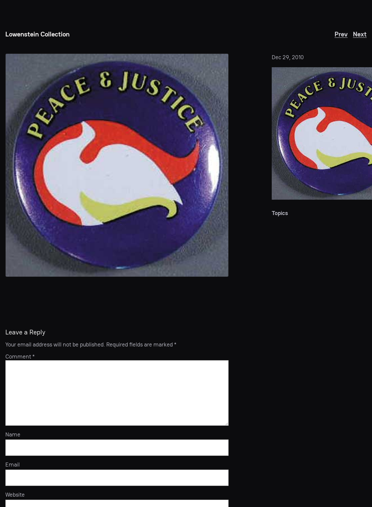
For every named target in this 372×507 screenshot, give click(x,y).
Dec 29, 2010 (288, 57)
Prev (341, 34)
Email (12, 465)
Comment (20, 356)
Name (12, 434)
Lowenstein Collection (37, 34)
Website (15, 495)
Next (360, 34)
